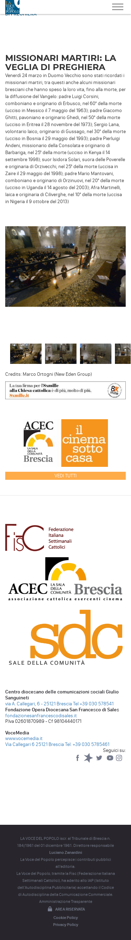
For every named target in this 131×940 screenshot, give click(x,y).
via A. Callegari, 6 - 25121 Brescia (38, 704)
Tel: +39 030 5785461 (87, 744)
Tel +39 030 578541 (93, 704)
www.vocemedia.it (24, 738)
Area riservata (65, 909)
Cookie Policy (65, 917)
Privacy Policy (65, 924)
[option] (65, 268)
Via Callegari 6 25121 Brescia (34, 744)
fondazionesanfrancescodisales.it (41, 716)
